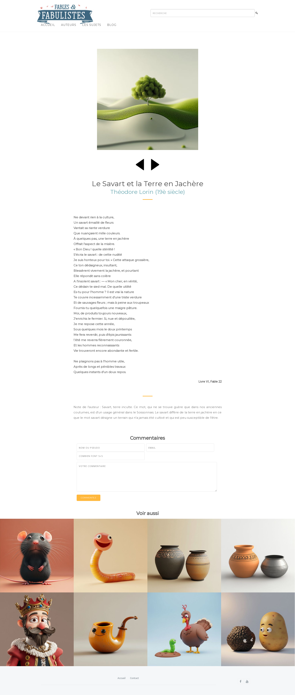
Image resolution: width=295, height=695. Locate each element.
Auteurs (68, 25)
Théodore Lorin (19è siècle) (147, 191)
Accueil (48, 25)
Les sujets (91, 25)
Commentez (88, 497)
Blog (111, 25)
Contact (134, 678)
